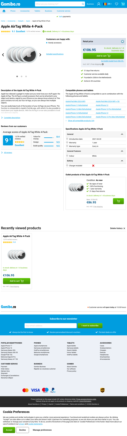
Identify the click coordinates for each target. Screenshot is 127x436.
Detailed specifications (55, 54)
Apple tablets (71, 346)
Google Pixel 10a (6, 355)
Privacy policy (71, 371)
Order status (5, 369)
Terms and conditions (77, 404)
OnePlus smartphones (41, 350)
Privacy (44, 404)
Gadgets (21, 21)
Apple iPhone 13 (102, 113)
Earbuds (103, 352)
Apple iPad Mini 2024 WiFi (75, 101)
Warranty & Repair (7, 378)
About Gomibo (72, 367)
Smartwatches (105, 357)
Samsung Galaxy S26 (8, 350)
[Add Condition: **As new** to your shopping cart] (118, 201)
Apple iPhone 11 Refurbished (77, 105)
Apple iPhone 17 (6, 346)
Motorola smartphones (41, 352)
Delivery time (5, 371)
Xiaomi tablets (72, 350)
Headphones (104, 355)
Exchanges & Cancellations (10, 375)
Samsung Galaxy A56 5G (9, 352)
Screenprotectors (105, 348)
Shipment (4, 373)
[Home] (4, 11)
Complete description (10, 118)
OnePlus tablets (72, 355)
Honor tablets (71, 352)
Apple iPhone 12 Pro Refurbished (108, 109)
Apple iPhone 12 (102, 105)
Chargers (103, 350)
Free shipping (98, 207)
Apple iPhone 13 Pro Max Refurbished (110, 117)
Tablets (37, 11)
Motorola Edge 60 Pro (8, 357)
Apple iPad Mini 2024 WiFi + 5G (108, 101)
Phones (37, 343)
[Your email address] (51, 325)
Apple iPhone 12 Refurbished (77, 113)
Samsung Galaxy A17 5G (9, 359)
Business (48, 11)
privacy (22, 424)
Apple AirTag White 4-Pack (41, 21)
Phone (12, 11)
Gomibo (70, 364)
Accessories (25, 11)
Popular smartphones (11, 343)
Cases (102, 346)
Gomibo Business (40, 367)
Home (3, 21)
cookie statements (35, 424)
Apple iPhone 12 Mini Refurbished (78, 109)
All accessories (105, 359)
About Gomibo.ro (34, 404)
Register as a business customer (45, 369)
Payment (4, 367)
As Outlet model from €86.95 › (112, 61)
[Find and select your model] (60, 3)
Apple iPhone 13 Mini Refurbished (78, 117)
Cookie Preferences (61, 404)
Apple (28, 21)
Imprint (50, 404)
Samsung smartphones (42, 348)
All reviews (6, 153)
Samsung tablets (72, 348)
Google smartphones (41, 355)
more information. (85, 401)
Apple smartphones (40, 346)
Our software (71, 369)
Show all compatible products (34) (80, 121)
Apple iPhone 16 (6, 348)
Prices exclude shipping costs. (86, 399)
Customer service (63, 11)
